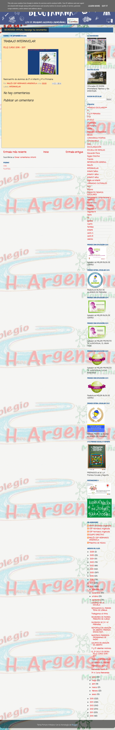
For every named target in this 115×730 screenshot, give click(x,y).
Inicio (46, 152)
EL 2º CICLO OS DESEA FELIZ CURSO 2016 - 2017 (100, 653)
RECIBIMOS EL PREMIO (101, 662)
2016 (92, 586)
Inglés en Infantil (93, 180)
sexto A (90, 233)
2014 (92, 702)
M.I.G (89, 186)
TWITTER (6, 169)
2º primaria (91, 123)
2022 (92, 565)
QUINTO (90, 205)
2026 (92, 552)
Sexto (89, 215)
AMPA (89, 129)
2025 (92, 555)
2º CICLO (90, 120)
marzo (95, 687)
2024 (92, 558)
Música (90, 189)
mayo (94, 680)
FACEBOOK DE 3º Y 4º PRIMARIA (100, 623)
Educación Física (93, 153)
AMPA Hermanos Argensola (100, 526)
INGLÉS (90, 165)
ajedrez (90, 221)
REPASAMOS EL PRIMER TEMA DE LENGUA (101, 609)
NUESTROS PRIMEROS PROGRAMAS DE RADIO (100, 637)
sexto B (90, 236)
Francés (90, 159)
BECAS (89, 135)
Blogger (75, 725)
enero (94, 694)
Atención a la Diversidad (96, 132)
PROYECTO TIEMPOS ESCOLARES (95, 193)
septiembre (96, 600)
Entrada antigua (74, 152)
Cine (88, 144)
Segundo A (91, 209)
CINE (5, 166)
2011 (92, 712)
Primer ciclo (91, 202)
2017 (92, 583)
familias (90, 227)
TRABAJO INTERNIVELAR (101, 659)
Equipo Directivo (93, 156)
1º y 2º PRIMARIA (93, 113)
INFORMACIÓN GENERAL (96, 162)
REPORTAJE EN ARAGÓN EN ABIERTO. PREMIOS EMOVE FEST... (101, 630)
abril (94, 684)
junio (94, 677)
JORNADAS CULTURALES (97, 183)
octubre (95, 596)
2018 (92, 579)
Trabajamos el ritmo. (100, 613)
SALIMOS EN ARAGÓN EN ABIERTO (100, 644)
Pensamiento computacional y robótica (99, 198)
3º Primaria (91, 126)
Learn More (94, 6)
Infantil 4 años (93, 174)
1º (87, 110)
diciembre (96, 589)
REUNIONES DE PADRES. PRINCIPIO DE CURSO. (101, 618)
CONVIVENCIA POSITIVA (96, 138)
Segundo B (91, 211)
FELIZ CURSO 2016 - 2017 (14, 47)
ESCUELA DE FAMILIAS (96, 150)
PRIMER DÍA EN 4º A (99, 666)
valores (90, 239)
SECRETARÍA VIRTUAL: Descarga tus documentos (25, 29)
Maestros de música (97, 543)
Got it (105, 6)
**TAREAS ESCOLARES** (97, 107)
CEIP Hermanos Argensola (99, 529)
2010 (92, 716)
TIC (88, 218)
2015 (92, 698)
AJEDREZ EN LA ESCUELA (98, 604)
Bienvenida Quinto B (99, 669)
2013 (92, 705)
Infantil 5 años (93, 177)
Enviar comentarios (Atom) (25, 157)
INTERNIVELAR (15, 86)
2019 (92, 576)
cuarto (89, 224)
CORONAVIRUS (93, 141)
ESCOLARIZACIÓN (94, 147)
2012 (92, 709)
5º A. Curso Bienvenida (100, 672)
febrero (95, 691)
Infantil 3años (92, 171)
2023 (92, 562)
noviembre (96, 593)
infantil (90, 230)
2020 (92, 572)
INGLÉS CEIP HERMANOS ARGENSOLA (99, 539)
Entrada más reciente (14, 152)
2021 (92, 569)
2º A (88, 116)
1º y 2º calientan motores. (101, 648)
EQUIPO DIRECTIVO (96, 535)
